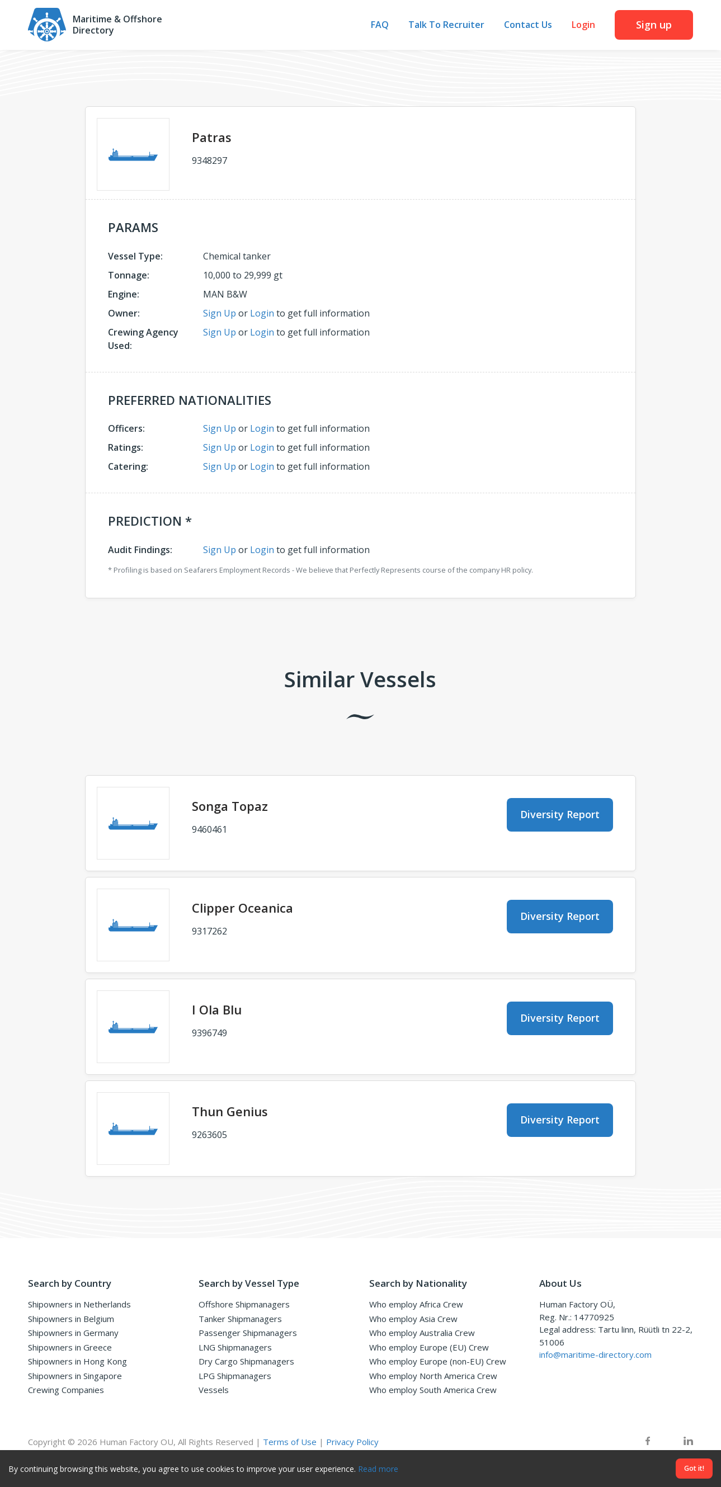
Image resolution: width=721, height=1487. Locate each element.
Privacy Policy (352, 1441)
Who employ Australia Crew (422, 1332)
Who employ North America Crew (433, 1375)
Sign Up (219, 313)
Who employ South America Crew (433, 1389)
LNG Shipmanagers (235, 1347)
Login (583, 25)
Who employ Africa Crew (416, 1304)
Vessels (214, 1389)
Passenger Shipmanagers (248, 1332)
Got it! (694, 1468)
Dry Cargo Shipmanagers (246, 1361)
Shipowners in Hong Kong (77, 1361)
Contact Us (528, 25)
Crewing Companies (66, 1389)
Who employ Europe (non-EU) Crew (437, 1361)
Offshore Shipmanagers (244, 1304)
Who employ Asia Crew (413, 1318)
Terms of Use (290, 1441)
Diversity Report (560, 814)
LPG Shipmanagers (235, 1375)
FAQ (380, 25)
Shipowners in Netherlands (79, 1304)
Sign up (654, 24)
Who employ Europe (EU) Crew (429, 1347)
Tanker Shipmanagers (240, 1318)
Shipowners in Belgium (71, 1318)
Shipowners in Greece (70, 1347)
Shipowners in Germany (73, 1332)
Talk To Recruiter (446, 25)
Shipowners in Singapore (75, 1375)
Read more (378, 1469)
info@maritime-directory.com (595, 1354)
